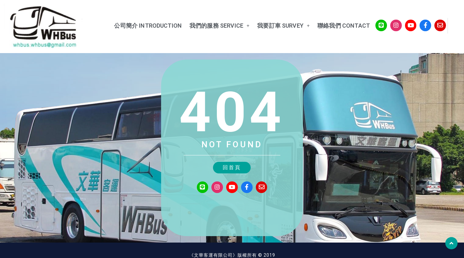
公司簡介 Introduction (141, 25)
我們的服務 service (213, 26)
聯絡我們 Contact (337, 25)
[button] (232, 167)
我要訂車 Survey (277, 26)
